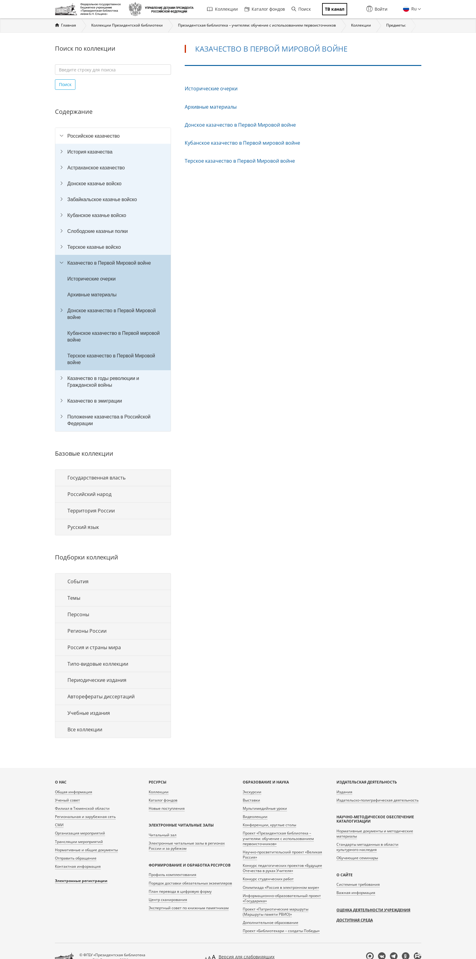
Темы (73, 598)
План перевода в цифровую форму (180, 891)
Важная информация (355, 892)
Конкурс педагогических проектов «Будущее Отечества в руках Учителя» (282, 868)
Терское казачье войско (94, 247)
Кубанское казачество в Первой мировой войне (113, 336)
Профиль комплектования (172, 874)
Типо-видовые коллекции (97, 663)
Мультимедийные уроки (265, 808)
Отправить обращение (75, 858)
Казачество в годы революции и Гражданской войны (103, 381)
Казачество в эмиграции (94, 400)
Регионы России (87, 631)
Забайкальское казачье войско (102, 199)
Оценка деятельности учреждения (373, 910)
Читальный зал (162, 835)
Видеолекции (255, 816)
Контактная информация (78, 866)
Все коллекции (84, 729)
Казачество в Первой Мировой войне (109, 262)
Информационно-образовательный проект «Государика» (282, 898)
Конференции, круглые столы (269, 824)
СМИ (59, 824)
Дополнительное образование (270, 922)
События (78, 581)
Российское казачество (93, 135)
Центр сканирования (168, 899)
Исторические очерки (91, 278)
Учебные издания (88, 713)
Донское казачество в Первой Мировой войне (111, 313)
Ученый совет (67, 800)
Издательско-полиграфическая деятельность (377, 800)
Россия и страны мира (94, 647)
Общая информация (73, 791)
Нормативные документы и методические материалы (374, 833)
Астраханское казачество (96, 167)
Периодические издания (96, 680)
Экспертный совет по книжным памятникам (189, 907)
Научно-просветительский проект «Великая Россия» (282, 854)
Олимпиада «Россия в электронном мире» (281, 887)
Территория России (91, 510)
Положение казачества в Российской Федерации (109, 420)
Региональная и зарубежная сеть (85, 816)
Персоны (78, 614)
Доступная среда (354, 920)
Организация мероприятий (80, 833)
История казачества (90, 151)
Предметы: (396, 25)
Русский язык (83, 527)
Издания (344, 791)
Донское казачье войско (94, 183)
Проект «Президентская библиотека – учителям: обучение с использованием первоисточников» (278, 838)
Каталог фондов (265, 9)
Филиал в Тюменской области (82, 808)
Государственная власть (96, 477)
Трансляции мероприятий (79, 841)
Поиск (301, 9)
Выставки (251, 800)
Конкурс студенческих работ (268, 878)
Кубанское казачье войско (96, 215)
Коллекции (222, 9)
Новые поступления (167, 808)
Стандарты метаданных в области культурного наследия (367, 847)
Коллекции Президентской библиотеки (127, 25)
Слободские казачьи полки (97, 231)
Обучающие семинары (357, 857)
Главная (68, 25)
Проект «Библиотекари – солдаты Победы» (281, 930)
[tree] (113, 280)
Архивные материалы (92, 294)
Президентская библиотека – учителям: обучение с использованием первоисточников (257, 25)
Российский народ (89, 494)
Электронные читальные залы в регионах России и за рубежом (187, 846)
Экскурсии (252, 791)
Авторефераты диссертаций (101, 696)
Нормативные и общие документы (86, 849)
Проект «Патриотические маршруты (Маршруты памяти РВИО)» (275, 912)
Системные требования (358, 884)
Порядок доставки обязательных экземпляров (190, 883)
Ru (413, 9)
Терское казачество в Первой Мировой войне (111, 359)
